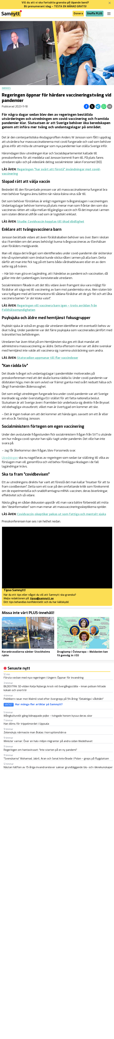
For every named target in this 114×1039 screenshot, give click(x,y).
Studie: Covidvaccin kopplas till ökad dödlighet (50, 221)
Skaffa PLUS (94, 13)
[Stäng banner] (110, 3)
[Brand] (11, 13)
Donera (78, 13)
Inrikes (6, 88)
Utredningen (10, 458)
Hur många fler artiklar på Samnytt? (39, 704)
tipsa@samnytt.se (42, 598)
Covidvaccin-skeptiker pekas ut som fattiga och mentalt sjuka (61, 514)
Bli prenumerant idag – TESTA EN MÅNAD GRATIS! (55, 6)
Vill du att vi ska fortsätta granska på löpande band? (55, 2)
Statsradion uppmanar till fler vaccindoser (47, 358)
